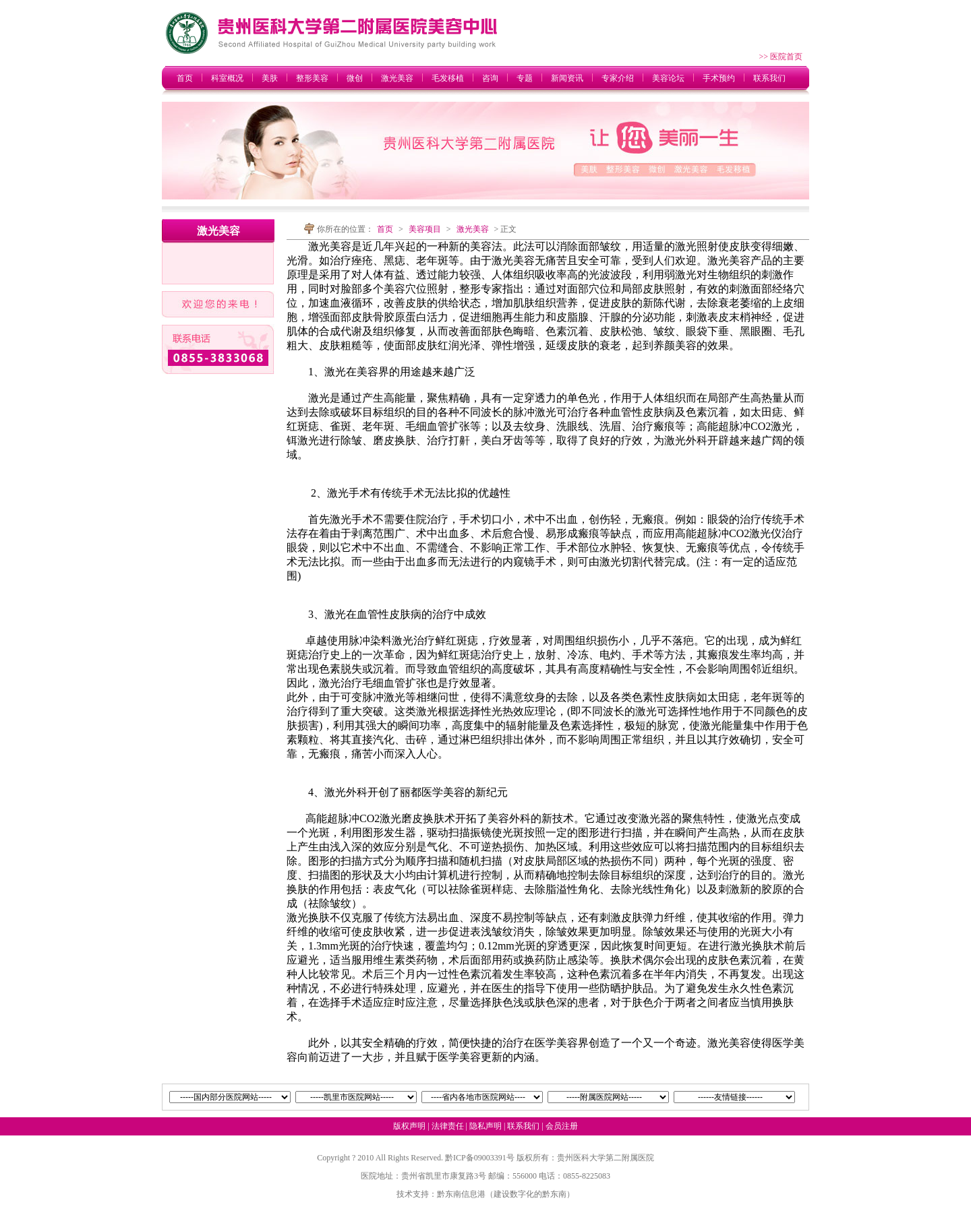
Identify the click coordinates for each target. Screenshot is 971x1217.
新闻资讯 (567, 78)
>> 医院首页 (780, 56)
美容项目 (425, 229)
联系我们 (769, 78)
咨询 (490, 78)
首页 (185, 78)
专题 (525, 78)
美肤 (270, 78)
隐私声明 (485, 1126)
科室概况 (227, 78)
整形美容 (312, 78)
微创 (355, 78)
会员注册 (562, 1126)
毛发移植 (448, 78)
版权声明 (409, 1126)
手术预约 (719, 78)
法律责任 (448, 1126)
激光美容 (397, 78)
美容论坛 (668, 78)
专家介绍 (617, 78)
